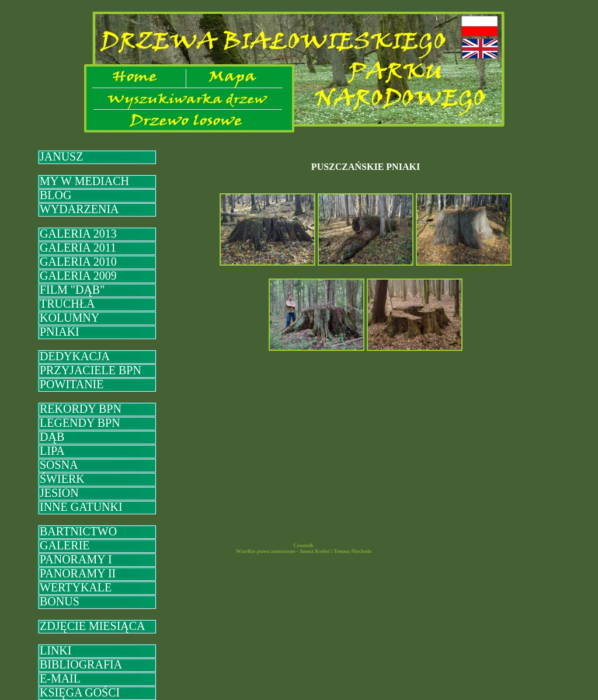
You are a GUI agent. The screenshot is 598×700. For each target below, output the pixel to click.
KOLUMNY (69, 317)
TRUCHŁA (67, 303)
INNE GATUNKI (81, 506)
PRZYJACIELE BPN (90, 370)
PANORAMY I (76, 559)
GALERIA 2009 (78, 275)
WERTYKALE (76, 587)
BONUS (59, 601)
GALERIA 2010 (78, 261)
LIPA (52, 450)
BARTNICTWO (78, 531)
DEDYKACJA (75, 356)
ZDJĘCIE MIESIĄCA (92, 625)
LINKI (55, 650)
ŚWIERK (62, 478)
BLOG (55, 195)
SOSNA (59, 464)
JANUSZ (61, 156)
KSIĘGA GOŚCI (80, 692)
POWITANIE (71, 384)
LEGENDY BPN (80, 422)
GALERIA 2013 (78, 233)
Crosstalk (304, 545)
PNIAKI (59, 331)
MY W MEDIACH (84, 181)
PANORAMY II (78, 573)
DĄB (52, 436)
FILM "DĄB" (72, 289)
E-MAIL (60, 678)
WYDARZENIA (79, 209)
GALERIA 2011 (78, 247)
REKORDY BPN (80, 408)
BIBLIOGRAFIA (81, 664)
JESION (59, 492)
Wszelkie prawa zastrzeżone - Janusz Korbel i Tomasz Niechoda (303, 551)
